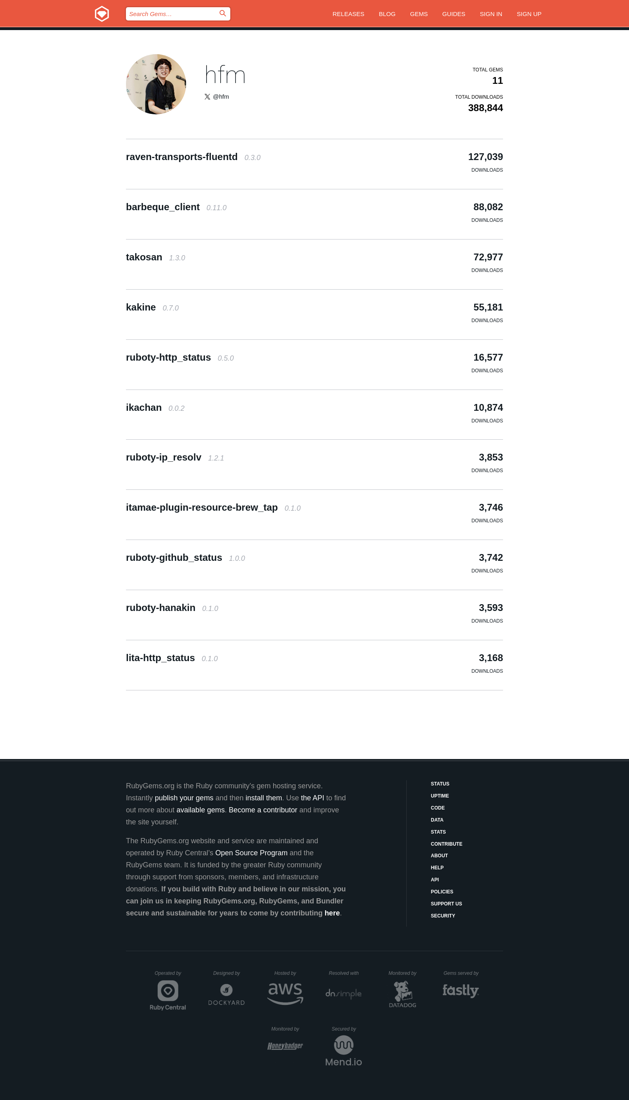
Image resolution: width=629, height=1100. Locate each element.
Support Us (446, 904)
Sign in (491, 13)
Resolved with (345, 973)
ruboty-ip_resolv (175, 457)
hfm (225, 75)
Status (440, 784)
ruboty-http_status (180, 357)
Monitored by (405, 973)
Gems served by (461, 973)
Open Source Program (251, 853)
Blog (387, 13)
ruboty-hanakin (172, 607)
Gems (419, 13)
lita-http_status (172, 657)
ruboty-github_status (185, 557)
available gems (201, 810)
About (439, 855)
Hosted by (288, 973)
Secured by (347, 1029)
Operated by (170, 976)
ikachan (155, 407)
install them (264, 798)
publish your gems (184, 798)
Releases (348, 13)
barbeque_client (176, 206)
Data (437, 820)
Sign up (529, 13)
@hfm (221, 96)
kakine (152, 307)
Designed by (228, 973)
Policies (442, 892)
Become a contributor (263, 810)
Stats (438, 832)
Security (443, 916)
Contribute (447, 844)
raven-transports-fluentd (193, 156)
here (332, 913)
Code (438, 808)
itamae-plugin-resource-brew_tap (213, 507)
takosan (155, 257)
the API (312, 798)
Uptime (440, 796)
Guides (454, 13)
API (435, 880)
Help (437, 868)
